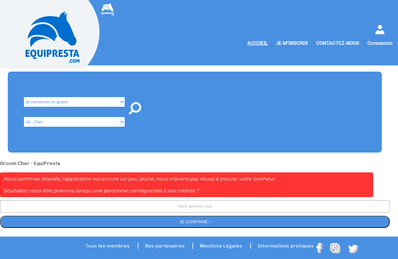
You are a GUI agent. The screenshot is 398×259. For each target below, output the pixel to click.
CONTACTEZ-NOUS (337, 43)
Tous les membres (107, 246)
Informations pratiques (286, 246)
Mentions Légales (221, 246)
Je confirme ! (195, 221)
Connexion (379, 43)
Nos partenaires (164, 246)
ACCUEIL (257, 43)
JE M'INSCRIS (292, 43)
